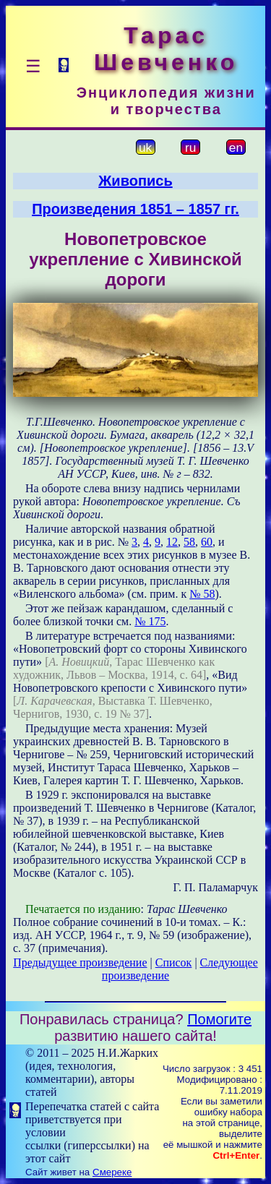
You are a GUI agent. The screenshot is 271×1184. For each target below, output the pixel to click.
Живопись (135, 181)
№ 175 (149, 621)
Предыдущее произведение (80, 962)
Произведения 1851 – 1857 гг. (135, 209)
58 (189, 542)
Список (173, 962)
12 (172, 542)
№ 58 (202, 594)
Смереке (112, 1172)
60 (206, 542)
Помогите (219, 1019)
